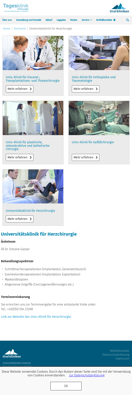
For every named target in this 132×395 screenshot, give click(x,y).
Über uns (7, 20)
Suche (127, 20)
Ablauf (49, 20)
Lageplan (61, 20)
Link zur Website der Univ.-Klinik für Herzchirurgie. (36, 317)
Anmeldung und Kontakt (28, 20)
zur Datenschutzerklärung (86, 375)
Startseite (20, 28)
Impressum (122, 358)
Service (85, 20)
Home (6, 28)
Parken (73, 20)
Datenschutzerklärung (115, 354)
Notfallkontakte (104, 20)
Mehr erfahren (33, 65)
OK (66, 386)
